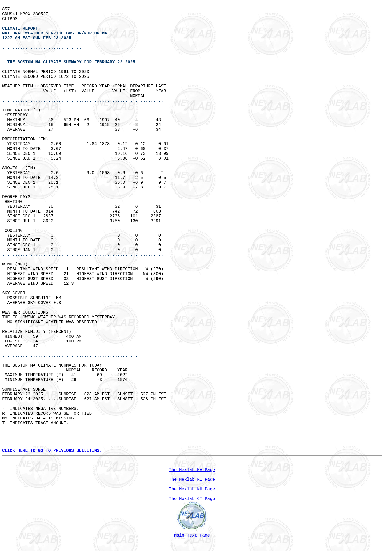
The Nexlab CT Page (192, 498)
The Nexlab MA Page (192, 470)
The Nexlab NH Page (192, 489)
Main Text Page (192, 535)
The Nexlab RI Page (192, 479)
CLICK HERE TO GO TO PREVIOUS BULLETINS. (52, 450)
